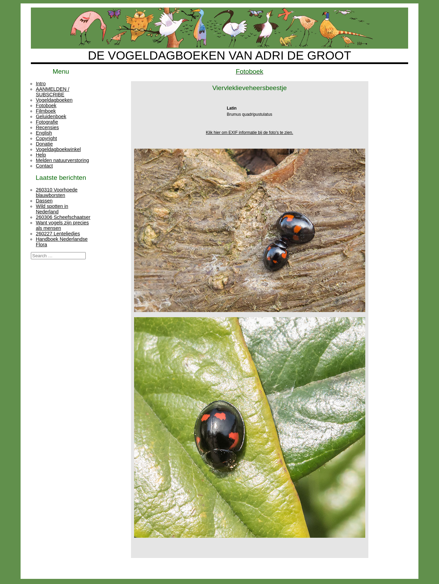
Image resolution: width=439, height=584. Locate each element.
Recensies (47, 127)
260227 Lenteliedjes (58, 233)
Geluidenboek (51, 116)
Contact (44, 166)
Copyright (46, 138)
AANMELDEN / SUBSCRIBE (52, 91)
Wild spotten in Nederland (52, 208)
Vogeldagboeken (54, 100)
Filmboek (46, 111)
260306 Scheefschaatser (63, 217)
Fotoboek (46, 105)
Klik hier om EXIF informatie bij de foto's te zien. (249, 132)
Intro (41, 83)
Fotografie (47, 122)
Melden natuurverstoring (62, 160)
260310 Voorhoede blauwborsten (57, 192)
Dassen (44, 200)
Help (41, 155)
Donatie (44, 144)
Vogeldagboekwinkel (58, 149)
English (44, 133)
